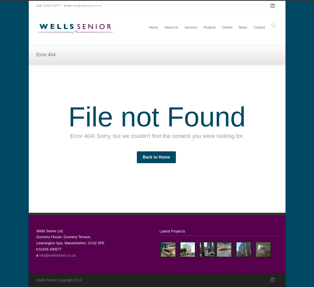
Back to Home (156, 157)
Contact (259, 27)
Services (191, 27)
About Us (171, 27)
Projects (210, 27)
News (243, 27)
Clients (227, 27)
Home (153, 27)
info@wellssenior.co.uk (87, 5)
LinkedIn (273, 6)
